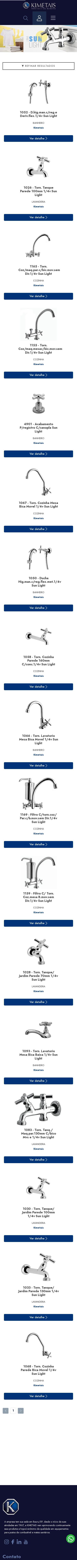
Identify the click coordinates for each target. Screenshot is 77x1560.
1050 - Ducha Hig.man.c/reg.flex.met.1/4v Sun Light (39, 582)
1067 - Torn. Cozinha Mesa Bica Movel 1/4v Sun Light (38, 505)
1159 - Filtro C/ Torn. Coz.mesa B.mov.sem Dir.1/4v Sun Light (38, 897)
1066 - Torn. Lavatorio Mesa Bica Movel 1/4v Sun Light (38, 739)
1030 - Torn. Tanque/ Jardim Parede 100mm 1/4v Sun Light (38, 1212)
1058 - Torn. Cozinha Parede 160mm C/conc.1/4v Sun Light (38, 661)
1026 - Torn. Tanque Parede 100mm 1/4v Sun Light (38, 191)
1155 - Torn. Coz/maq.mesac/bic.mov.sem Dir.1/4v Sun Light (40, 349)
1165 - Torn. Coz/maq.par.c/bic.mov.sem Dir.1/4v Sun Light (39, 270)
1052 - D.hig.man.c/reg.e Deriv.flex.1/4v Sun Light (38, 114)
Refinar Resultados (38, 66)
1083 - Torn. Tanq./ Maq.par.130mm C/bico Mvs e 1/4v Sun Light (38, 1133)
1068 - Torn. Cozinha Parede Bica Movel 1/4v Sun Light (38, 1370)
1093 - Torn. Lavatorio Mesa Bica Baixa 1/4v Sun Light (38, 1055)
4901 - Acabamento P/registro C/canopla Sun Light (38, 428)
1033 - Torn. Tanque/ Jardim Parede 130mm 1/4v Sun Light (38, 1291)
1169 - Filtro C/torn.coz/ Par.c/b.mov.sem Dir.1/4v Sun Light (38, 818)
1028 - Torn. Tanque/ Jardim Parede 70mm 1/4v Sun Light (38, 976)
